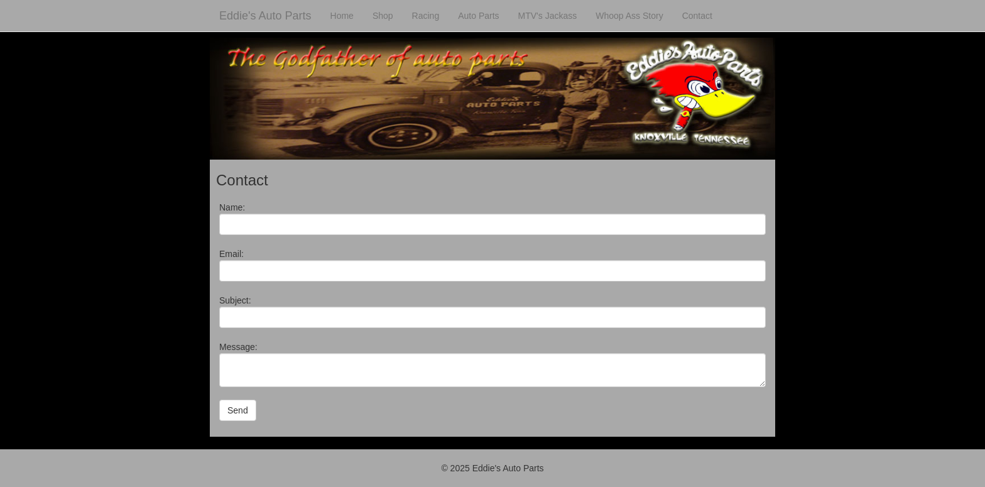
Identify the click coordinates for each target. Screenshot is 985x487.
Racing (426, 16)
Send (237, 410)
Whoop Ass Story (629, 16)
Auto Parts (478, 16)
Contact (697, 16)
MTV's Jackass (547, 16)
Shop (383, 16)
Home (342, 16)
